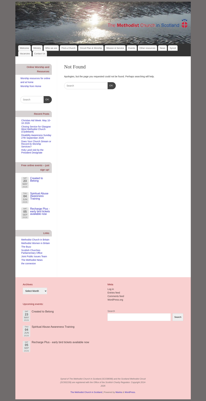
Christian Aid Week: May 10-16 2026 (36, 121)
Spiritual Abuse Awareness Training (39, 196)
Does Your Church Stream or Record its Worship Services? (36, 144)
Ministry (37, 48)
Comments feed (115, 296)
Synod (173, 48)
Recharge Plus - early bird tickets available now (40, 211)
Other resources (147, 48)
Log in (110, 289)
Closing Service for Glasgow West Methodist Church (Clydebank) (36, 129)
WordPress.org (115, 299)
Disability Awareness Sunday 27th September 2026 (36, 136)
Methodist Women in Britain (35, 243)
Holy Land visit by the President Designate (32, 151)
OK (110, 85)
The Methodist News (32, 260)
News (162, 48)
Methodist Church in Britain (35, 239)
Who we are (51, 48)
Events (131, 48)
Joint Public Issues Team (34, 256)
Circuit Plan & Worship (91, 48)
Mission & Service (115, 48)
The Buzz (26, 246)
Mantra (118, 392)
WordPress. (130, 392)
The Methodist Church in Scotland (86, 392)
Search (111, 311)
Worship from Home (30, 86)
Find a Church (68, 48)
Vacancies (25, 53)
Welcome (24, 48)
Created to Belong (36, 179)
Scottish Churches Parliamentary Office (31, 251)
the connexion (28, 263)
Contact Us (39, 53)
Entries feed (113, 292)
